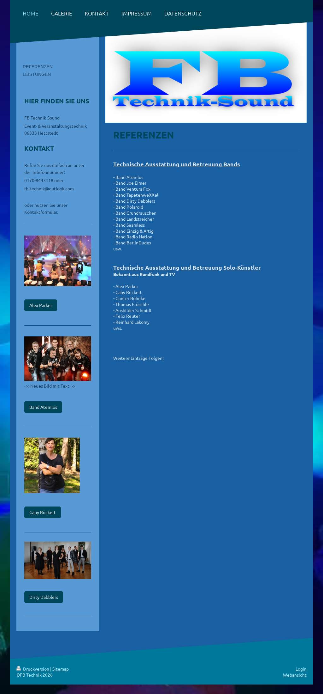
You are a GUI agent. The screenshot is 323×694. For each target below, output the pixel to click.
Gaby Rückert (42, 512)
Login (301, 669)
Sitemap (60, 669)
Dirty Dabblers (43, 597)
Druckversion (33, 669)
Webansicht (295, 675)
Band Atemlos (43, 407)
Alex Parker (40, 305)
